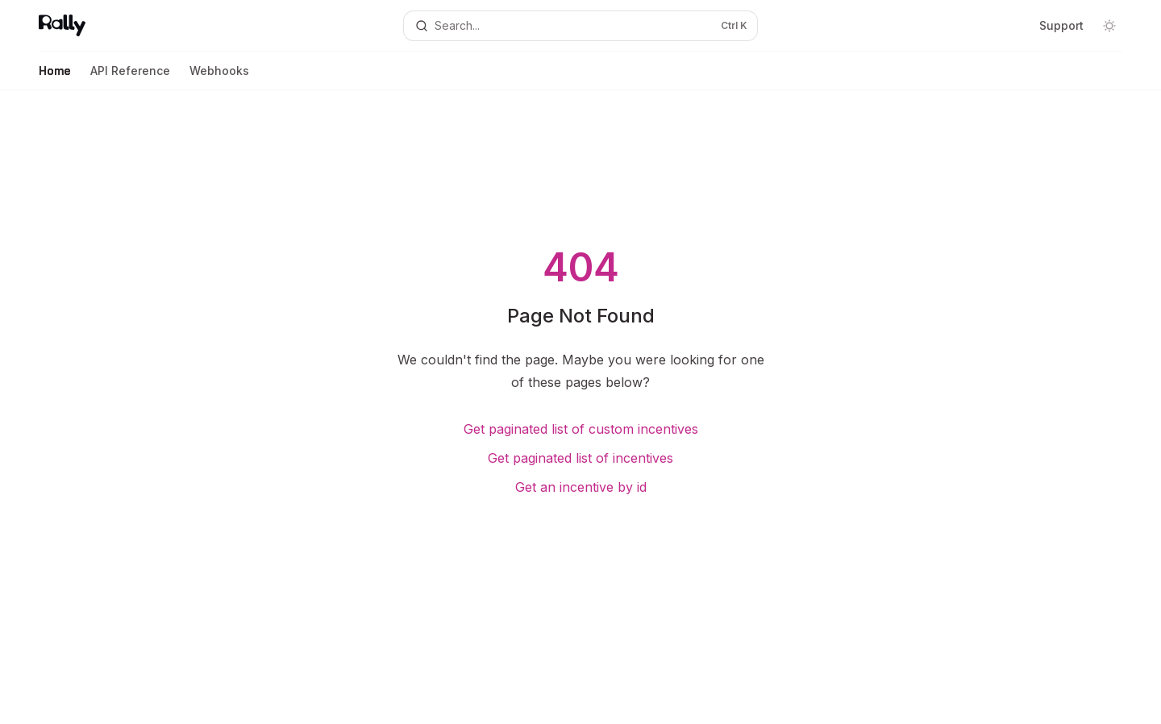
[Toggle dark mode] (1109, 26)
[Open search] (580, 25)
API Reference (130, 77)
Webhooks (219, 77)
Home (55, 77)
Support (1061, 25)
